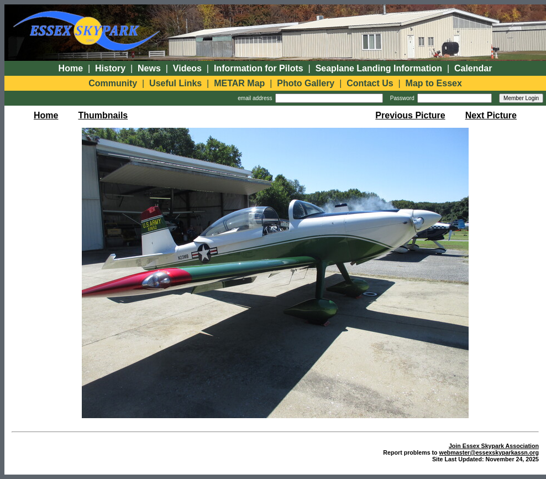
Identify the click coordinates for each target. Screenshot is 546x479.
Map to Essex (434, 83)
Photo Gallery (305, 83)
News (149, 68)
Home (71, 68)
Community (112, 83)
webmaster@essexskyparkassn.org (489, 452)
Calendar (473, 68)
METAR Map (239, 83)
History (110, 68)
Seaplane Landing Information (379, 68)
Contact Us (370, 83)
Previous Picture (410, 115)
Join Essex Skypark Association (494, 445)
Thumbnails (103, 115)
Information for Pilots (258, 68)
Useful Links (175, 83)
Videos (187, 68)
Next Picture (491, 115)
